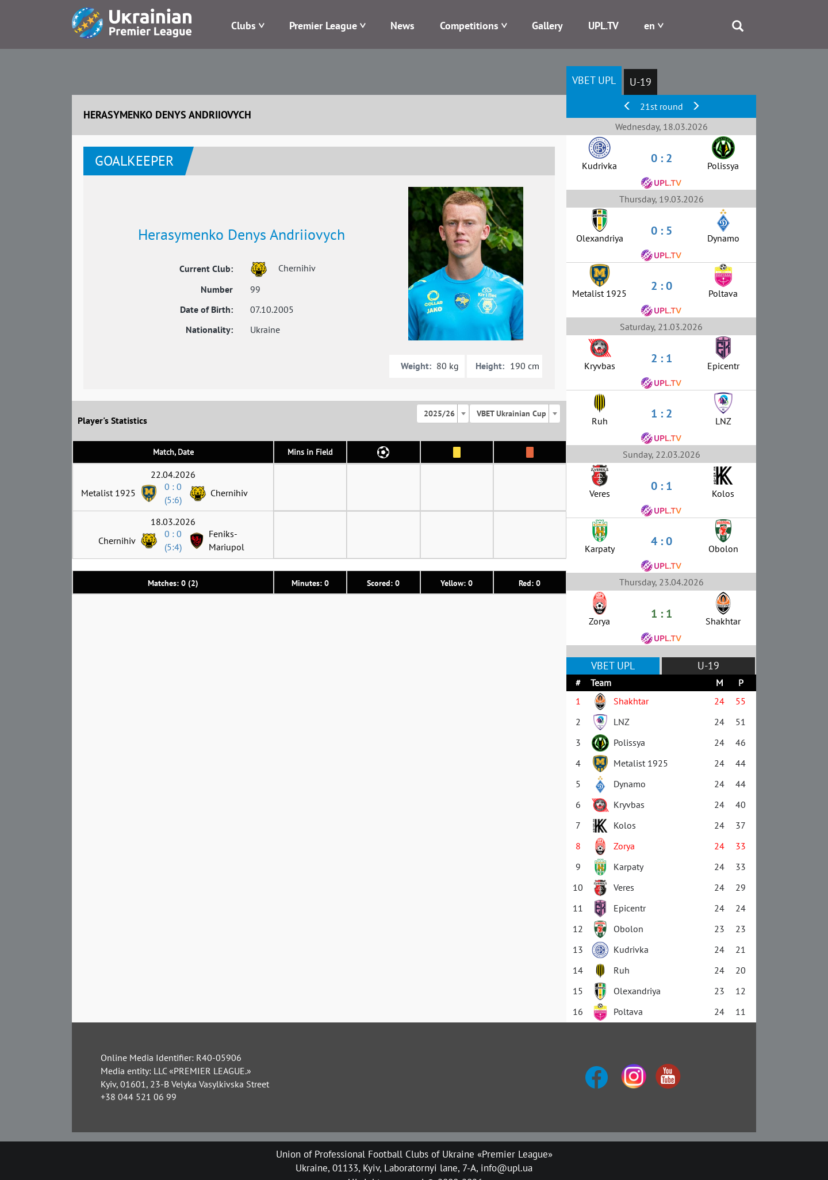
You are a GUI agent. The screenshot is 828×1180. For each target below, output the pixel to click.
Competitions (469, 25)
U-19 (640, 82)
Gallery (547, 25)
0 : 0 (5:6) (173, 493)
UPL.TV (603, 25)
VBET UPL (594, 80)
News (402, 25)
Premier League (323, 25)
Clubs (243, 25)
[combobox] (442, 413)
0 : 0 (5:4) (173, 540)
